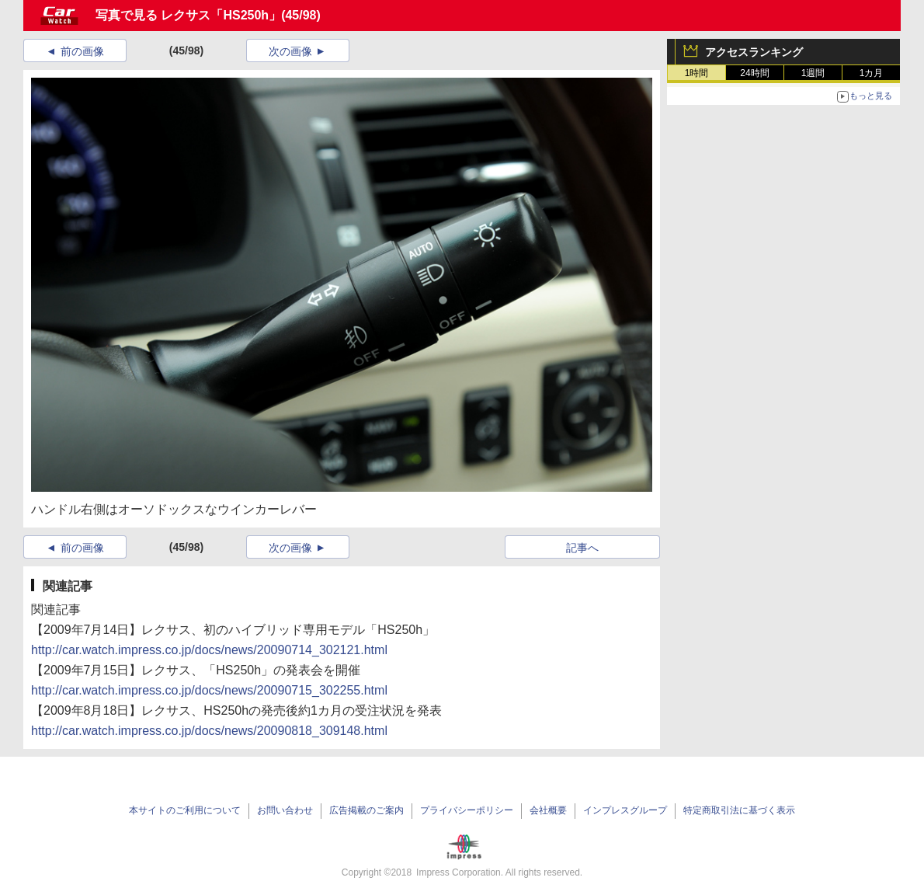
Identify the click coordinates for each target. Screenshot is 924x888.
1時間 (697, 73)
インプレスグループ (625, 810)
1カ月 (872, 73)
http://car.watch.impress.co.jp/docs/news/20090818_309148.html (209, 730)
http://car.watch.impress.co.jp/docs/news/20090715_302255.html (209, 690)
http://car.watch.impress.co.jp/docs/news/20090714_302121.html (209, 649)
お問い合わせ (285, 810)
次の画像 (290, 51)
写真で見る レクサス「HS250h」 (188, 15)
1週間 (813, 73)
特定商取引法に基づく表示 (739, 810)
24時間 (754, 73)
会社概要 (548, 810)
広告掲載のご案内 (366, 810)
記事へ (582, 548)
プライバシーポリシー (466, 810)
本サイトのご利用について (185, 810)
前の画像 (82, 51)
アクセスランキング (754, 52)
